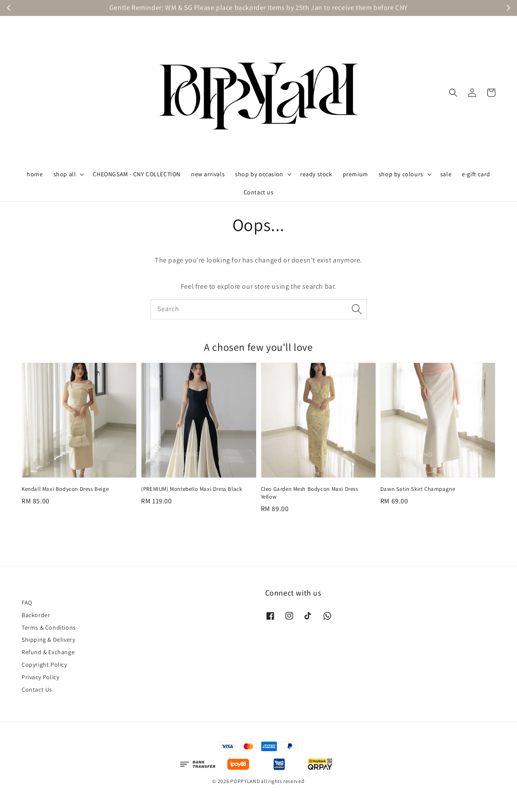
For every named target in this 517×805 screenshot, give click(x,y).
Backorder (36, 615)
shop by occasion (259, 174)
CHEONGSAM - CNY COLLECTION (137, 174)
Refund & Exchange (48, 652)
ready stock (316, 174)
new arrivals (208, 174)
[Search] (357, 309)
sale (445, 174)
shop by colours (401, 174)
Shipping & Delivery (48, 639)
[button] (453, 92)
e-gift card (476, 174)
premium (355, 174)
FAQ (27, 602)
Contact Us (37, 689)
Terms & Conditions (49, 627)
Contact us (259, 192)
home (35, 174)
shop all (64, 174)
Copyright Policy (44, 664)
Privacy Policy (40, 677)
